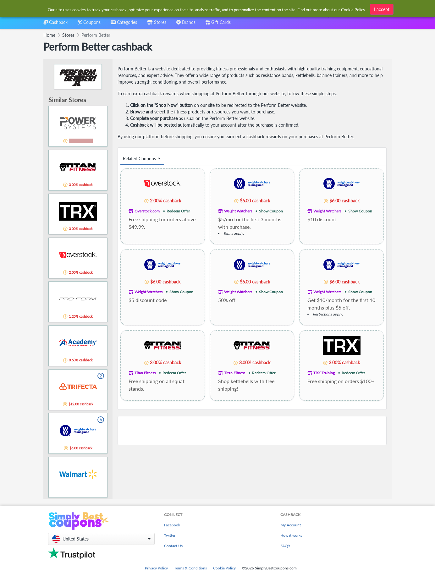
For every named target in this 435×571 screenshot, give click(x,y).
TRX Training (324, 373)
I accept (381, 9)
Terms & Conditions (190, 568)
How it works (291, 535)
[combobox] (124, 24)
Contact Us (173, 545)
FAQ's (285, 545)
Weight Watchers (238, 211)
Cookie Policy (224, 568)
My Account (290, 525)
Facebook (172, 525)
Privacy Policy (156, 568)
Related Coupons (142, 159)
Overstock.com (147, 211)
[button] (101, 539)
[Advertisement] (252, 430)
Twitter (169, 535)
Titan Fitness (145, 373)
